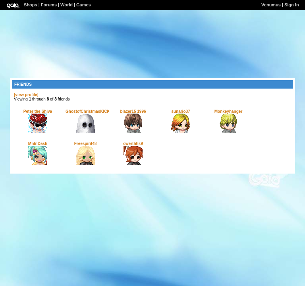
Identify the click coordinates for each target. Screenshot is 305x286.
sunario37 (180, 111)
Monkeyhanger (228, 111)
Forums (49, 4)
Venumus (271, 4)
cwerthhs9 (133, 143)
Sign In (291, 4)
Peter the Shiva (37, 111)
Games (83, 4)
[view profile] (26, 95)
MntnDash (37, 143)
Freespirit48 (85, 143)
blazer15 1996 (133, 111)
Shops (30, 4)
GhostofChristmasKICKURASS (95, 111)
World (66, 4)
